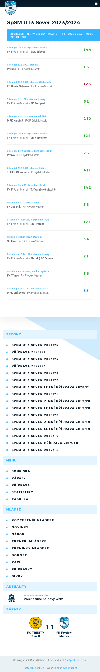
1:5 (86, 67)
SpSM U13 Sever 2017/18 (35, 450)
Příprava (21, 485)
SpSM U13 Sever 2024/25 (35, 345)
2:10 (87, 118)
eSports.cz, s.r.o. (77, 660)
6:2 (86, 101)
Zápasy (19, 478)
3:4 (86, 239)
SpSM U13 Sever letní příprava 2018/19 (51, 429)
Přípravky (22, 569)
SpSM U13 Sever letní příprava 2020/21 (51, 387)
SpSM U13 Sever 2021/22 (35, 380)
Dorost (19, 555)
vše (24, 37)
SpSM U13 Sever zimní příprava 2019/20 (51, 401)
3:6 (86, 273)
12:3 (87, 84)
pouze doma (74, 33)
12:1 (87, 136)
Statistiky (22, 492)
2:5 (86, 153)
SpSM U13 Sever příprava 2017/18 (45, 443)
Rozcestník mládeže (33, 520)
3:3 (86, 291)
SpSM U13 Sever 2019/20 (35, 415)
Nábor (18, 534)
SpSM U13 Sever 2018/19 (35, 436)
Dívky (17, 576)
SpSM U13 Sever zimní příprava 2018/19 (51, 422)
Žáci (16, 562)
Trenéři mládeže (29, 541)
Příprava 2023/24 (29, 352)
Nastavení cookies (33, 668)
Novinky (20, 527)
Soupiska (21, 471)
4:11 (87, 170)
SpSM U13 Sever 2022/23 (35, 373)
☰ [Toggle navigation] (96, 3)
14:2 (87, 187)
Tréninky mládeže (30, 548)
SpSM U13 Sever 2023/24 (35, 359)
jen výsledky (36, 33)
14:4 (87, 50)
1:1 (50, 627)
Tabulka (20, 499)
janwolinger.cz (68, 668)
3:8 (86, 204)
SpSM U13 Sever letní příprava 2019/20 (51, 408)
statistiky (55, 33)
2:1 (86, 256)
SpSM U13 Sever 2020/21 (35, 394)
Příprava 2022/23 (29, 366)
